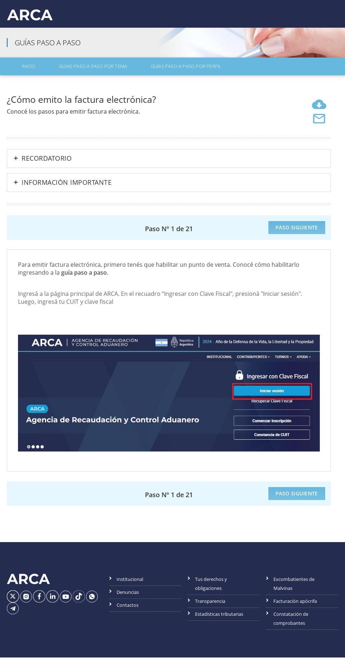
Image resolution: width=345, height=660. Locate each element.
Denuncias (128, 595)
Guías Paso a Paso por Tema (70, 71)
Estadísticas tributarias (219, 617)
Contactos (128, 608)
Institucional (130, 582)
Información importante (67, 185)
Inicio (18, 71)
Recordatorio (47, 161)
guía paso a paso (84, 275)
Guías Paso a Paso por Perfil (149, 71)
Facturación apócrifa (295, 604)
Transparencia (210, 604)
